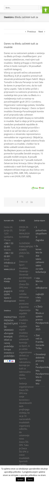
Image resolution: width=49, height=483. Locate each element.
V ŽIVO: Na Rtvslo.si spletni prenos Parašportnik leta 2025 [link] (40, 318)
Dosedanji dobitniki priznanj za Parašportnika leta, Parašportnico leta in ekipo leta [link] (40, 369)
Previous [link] (31, 31)
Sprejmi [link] (20, 479)
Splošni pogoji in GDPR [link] (8, 291)
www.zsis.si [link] (9, 269)
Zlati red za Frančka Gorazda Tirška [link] (40, 342)
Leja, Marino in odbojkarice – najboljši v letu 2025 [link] (40, 289)
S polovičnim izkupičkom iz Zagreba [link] (40, 234)
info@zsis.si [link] (9, 262)
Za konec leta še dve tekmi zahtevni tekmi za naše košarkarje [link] (40, 259)
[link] (45, 10)
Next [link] (40, 31)
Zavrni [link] (30, 479)
